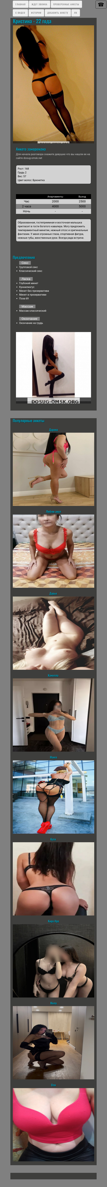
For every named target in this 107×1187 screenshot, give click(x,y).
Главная (20, 4)
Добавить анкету (57, 12)
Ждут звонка (39, 4)
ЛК (75, 12)
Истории (36, 12)
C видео (20, 12)
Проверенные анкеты (66, 4)
